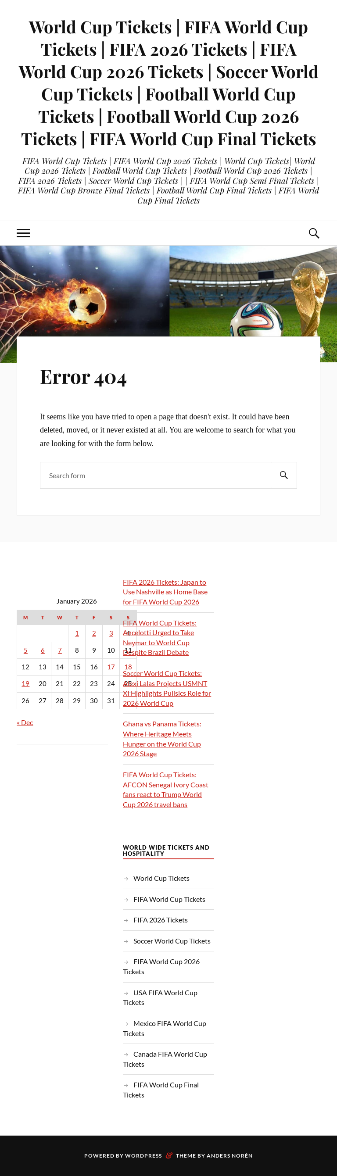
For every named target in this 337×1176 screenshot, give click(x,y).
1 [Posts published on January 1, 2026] (77, 633)
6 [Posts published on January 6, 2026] (43, 650)
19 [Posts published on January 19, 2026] (25, 683)
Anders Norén (230, 1155)
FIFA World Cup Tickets (169, 899)
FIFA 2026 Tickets (160, 919)
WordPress (143, 1155)
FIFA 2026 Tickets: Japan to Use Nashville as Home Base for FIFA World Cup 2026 (165, 592)
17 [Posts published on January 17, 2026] (111, 667)
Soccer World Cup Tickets (172, 941)
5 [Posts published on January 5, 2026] (26, 650)
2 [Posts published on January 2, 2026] (94, 633)
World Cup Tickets (161, 878)
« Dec (25, 722)
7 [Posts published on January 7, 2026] (60, 650)
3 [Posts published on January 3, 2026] (111, 633)
